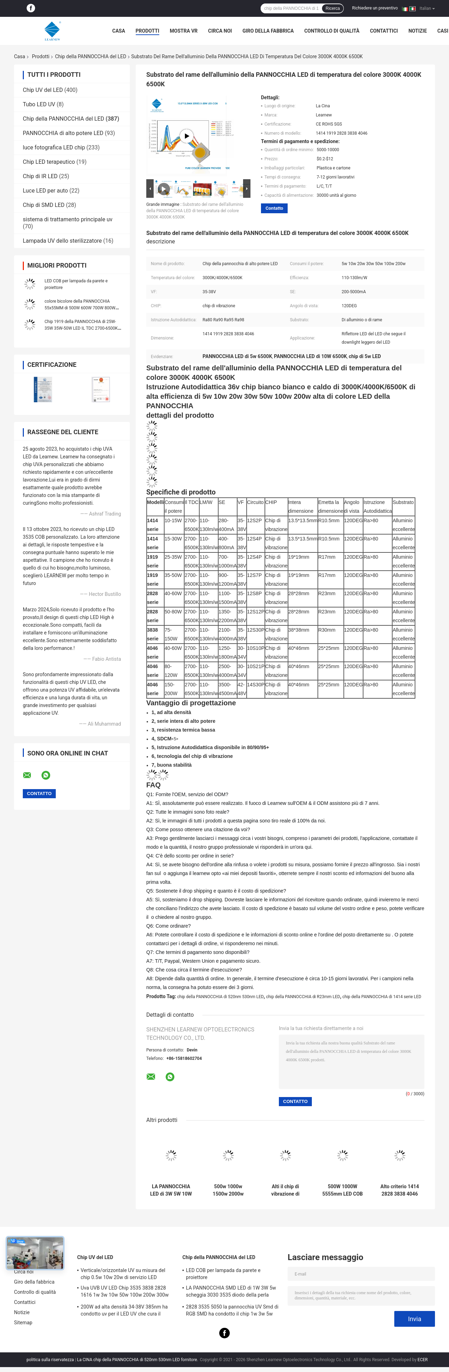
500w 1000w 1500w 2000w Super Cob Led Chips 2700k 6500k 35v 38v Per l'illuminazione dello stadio (228, 1190)
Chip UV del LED (43, 90)
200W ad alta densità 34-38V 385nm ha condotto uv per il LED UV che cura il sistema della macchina (124, 1311)
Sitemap (23, 1322)
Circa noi (220, 31)
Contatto (274, 208)
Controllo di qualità (331, 31)
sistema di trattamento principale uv (67, 219)
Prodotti (148, 31)
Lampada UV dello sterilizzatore (62, 240)
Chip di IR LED (40, 176)
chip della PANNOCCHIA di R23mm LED (303, 996)
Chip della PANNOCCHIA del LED (90, 56)
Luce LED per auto (45, 190)
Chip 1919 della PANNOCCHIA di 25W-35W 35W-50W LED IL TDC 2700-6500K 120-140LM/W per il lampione (81, 328)
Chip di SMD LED (44, 205)
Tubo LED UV (39, 104)
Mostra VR (183, 31)
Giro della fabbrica (268, 31)
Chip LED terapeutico (49, 162)
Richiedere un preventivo (375, 8)
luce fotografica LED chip (54, 147)
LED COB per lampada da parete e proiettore (223, 1273)
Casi (442, 31)
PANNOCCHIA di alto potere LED (63, 133)
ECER (422, 1359)
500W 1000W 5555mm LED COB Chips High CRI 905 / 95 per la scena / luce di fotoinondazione (342, 1190)
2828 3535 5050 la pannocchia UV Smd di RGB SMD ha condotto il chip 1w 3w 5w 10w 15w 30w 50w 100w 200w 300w (232, 1311)
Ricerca (333, 8)
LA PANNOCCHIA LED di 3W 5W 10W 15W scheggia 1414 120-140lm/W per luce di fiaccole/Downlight (171, 1190)
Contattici (384, 31)
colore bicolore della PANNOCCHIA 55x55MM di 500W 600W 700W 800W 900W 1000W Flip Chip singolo (80, 308)
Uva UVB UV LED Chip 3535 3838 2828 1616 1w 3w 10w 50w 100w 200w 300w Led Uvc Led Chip (125, 1292)
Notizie (417, 31)
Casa (118, 31)
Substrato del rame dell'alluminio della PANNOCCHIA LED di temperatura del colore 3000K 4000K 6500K (194, 211)
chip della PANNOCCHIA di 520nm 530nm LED (220, 996)
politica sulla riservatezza (50, 1359)
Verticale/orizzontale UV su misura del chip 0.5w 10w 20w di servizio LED (123, 1273)
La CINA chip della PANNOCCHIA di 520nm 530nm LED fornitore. (138, 1359)
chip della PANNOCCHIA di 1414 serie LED (381, 996)
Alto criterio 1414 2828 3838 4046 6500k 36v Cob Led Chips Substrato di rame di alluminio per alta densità (400, 1190)
